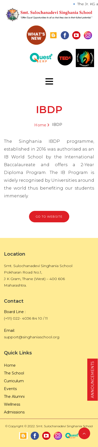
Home (40, 125)
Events (10, 388)
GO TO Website (49, 216)
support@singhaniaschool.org (31, 337)
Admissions (14, 412)
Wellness (12, 404)
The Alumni (14, 396)
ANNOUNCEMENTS (92, 379)
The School (14, 373)
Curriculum (14, 381)
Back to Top (84, 433)
